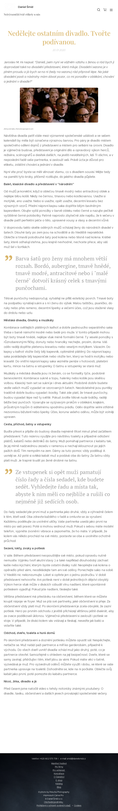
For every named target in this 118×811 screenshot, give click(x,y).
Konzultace (59, 773)
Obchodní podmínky (53, 802)
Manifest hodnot (59, 763)
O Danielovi (59, 777)
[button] (98, 10)
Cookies (77, 805)
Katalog (59, 783)
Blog (59, 787)
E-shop (59, 780)
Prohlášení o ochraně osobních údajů (54, 805)
